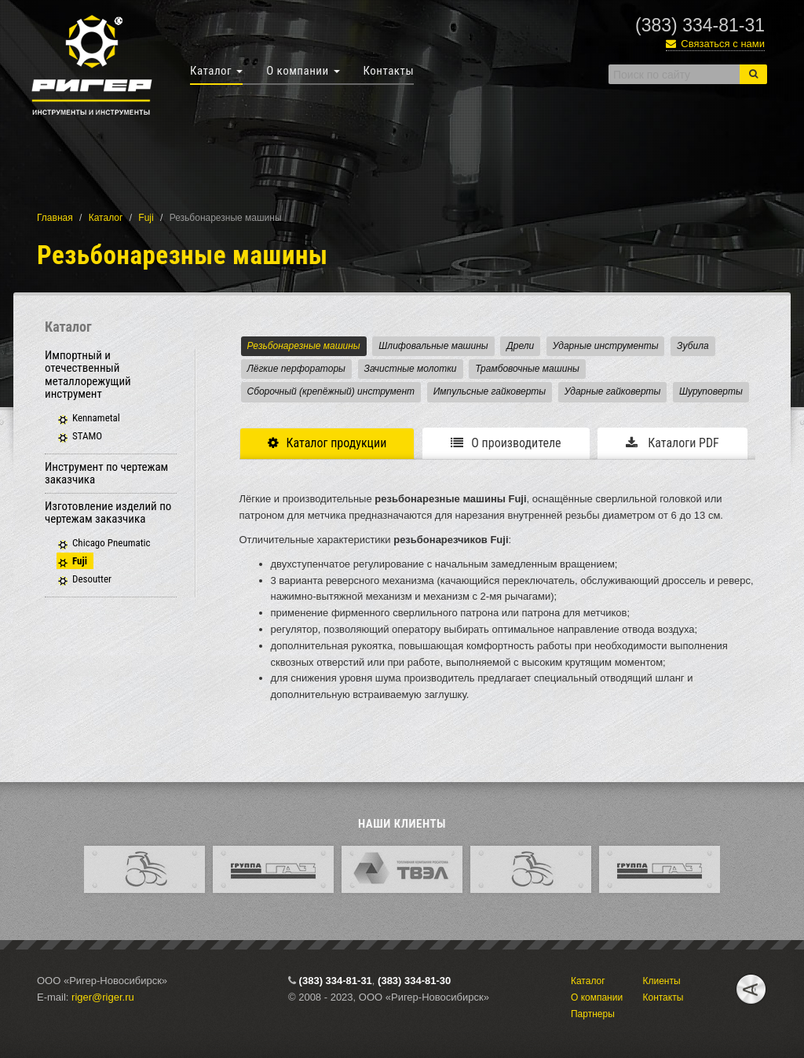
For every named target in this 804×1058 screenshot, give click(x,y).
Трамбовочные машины (527, 368)
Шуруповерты (711, 391)
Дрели (520, 345)
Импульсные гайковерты (489, 391)
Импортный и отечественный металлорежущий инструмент (88, 375)
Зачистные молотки (410, 368)
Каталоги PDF (672, 442)
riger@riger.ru (102, 997)
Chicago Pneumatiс (111, 543)
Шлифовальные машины (433, 345)
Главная (55, 217)
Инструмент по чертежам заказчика (106, 473)
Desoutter (91, 579)
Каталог (216, 71)
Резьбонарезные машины (303, 345)
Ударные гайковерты (613, 391)
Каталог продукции (327, 442)
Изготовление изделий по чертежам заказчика (108, 513)
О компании (302, 71)
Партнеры (593, 1013)
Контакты (389, 71)
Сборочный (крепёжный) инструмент (331, 391)
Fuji (145, 217)
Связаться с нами (715, 44)
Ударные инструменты (606, 345)
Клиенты (661, 980)
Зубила (693, 345)
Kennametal (96, 418)
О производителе (506, 442)
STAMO (87, 436)
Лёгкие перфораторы (296, 368)
